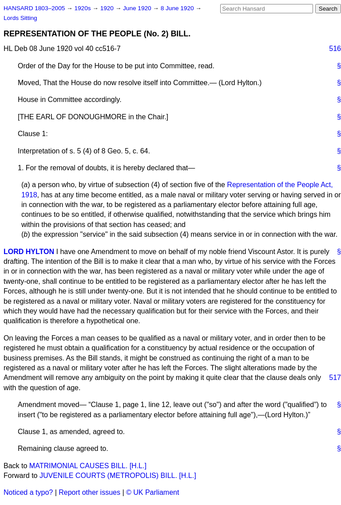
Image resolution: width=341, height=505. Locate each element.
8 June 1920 (178, 8)
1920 (107, 8)
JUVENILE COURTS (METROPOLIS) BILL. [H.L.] (118, 475)
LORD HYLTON (29, 251)
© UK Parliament (152, 492)
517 (335, 377)
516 (335, 48)
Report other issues (89, 492)
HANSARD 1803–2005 (34, 8)
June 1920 (138, 8)
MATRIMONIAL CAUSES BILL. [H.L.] (88, 466)
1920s (83, 8)
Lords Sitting (20, 18)
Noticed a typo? (28, 492)
